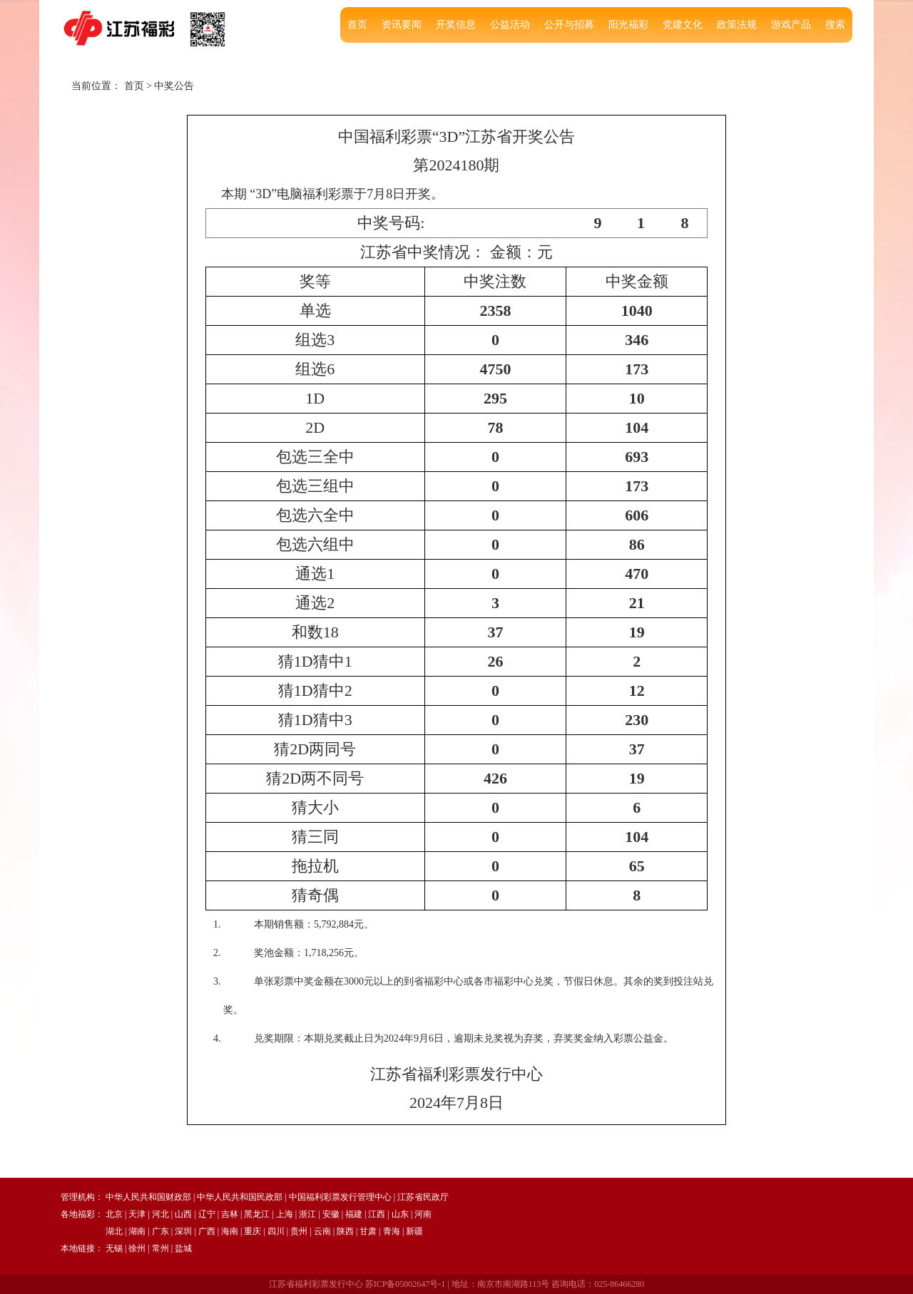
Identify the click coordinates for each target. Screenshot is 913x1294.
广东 (160, 1231)
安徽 (331, 1214)
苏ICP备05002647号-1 (405, 1284)
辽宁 (206, 1214)
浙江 (307, 1214)
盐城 (183, 1248)
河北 (160, 1214)
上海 (284, 1214)
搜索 (835, 24)
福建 (353, 1214)
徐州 (137, 1248)
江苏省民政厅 (423, 1197)
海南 (229, 1231)
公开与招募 (569, 24)
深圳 (183, 1231)
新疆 (414, 1231)
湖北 (114, 1231)
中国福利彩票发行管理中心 (340, 1197)
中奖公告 (174, 86)
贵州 (298, 1231)
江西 (376, 1214)
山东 (400, 1214)
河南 (423, 1214)
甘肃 (368, 1231)
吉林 (229, 1214)
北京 (114, 1214)
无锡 (114, 1248)
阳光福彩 (628, 24)
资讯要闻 (402, 24)
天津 (137, 1214)
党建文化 (683, 24)
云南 (322, 1231)
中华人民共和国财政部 (148, 1197)
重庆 (252, 1231)
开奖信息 (456, 24)
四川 (276, 1231)
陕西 (345, 1231)
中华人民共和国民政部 (239, 1197)
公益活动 (510, 24)
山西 (183, 1214)
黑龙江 (257, 1214)
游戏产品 (791, 24)
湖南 (137, 1231)
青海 (391, 1231)
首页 (357, 24)
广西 (206, 1231)
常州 (160, 1248)
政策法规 (737, 24)
